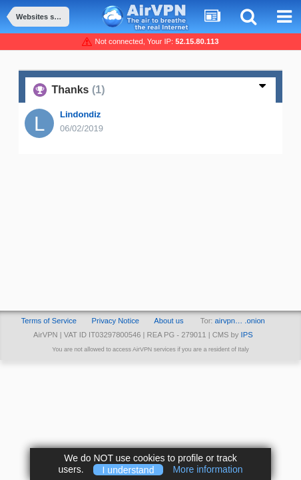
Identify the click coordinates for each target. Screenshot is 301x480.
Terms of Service (49, 321)
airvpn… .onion (240, 321)
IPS (247, 335)
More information (207, 469)
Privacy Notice (115, 321)
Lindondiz (80, 114)
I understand (128, 469)
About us (168, 321)
